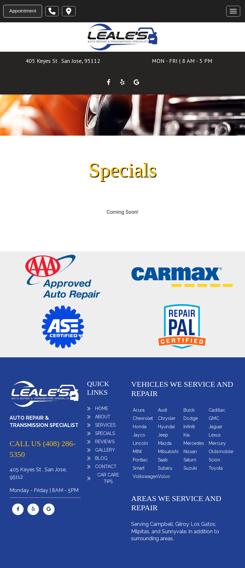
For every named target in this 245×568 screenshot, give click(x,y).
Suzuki (190, 468)
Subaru (165, 468)
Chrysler (166, 418)
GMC (214, 418)
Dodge (190, 418)
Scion (214, 459)
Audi (162, 410)
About (102, 416)
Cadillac (217, 410)
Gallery (105, 449)
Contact (105, 466)
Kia (186, 434)
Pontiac (140, 459)
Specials (105, 433)
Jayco (139, 434)
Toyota (216, 468)
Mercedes (193, 443)
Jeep (163, 434)
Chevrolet (143, 418)
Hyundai (166, 426)
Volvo (164, 476)
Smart (139, 468)
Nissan (190, 451)
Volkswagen (145, 476)
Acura (139, 410)
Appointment (22, 10)
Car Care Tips (108, 478)
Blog (101, 458)
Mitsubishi (168, 451)
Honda (139, 426)
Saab (163, 459)
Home (101, 408)
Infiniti (189, 426)
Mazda (165, 443)
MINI (137, 451)
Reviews (105, 441)
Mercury (217, 443)
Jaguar (215, 426)
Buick (189, 410)
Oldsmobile (221, 451)
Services (105, 425)
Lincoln (140, 443)
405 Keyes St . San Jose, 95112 (63, 60)
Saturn (189, 459)
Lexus (215, 434)
